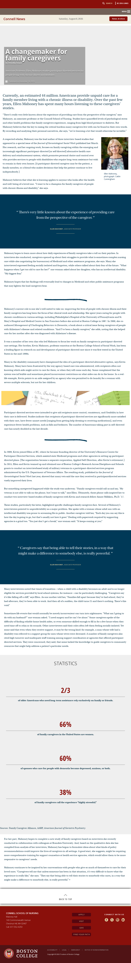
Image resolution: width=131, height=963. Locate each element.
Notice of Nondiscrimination (96, 950)
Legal (64, 950)
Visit (81, 921)
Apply (81, 914)
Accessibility (52, 950)
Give (81, 927)
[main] (65, 464)
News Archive (118, 18)
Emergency (75, 950)
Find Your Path (81, 934)
